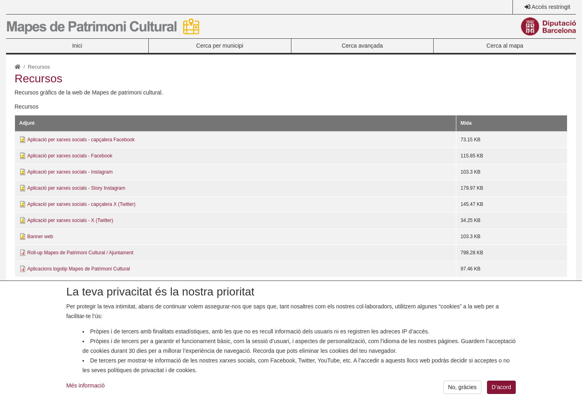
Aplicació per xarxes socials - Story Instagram (76, 188)
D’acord (501, 389)
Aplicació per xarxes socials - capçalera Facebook (81, 139)
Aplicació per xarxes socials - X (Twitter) (70, 220)
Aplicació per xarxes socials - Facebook (69, 156)
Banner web (40, 236)
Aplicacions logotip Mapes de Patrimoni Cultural (78, 269)
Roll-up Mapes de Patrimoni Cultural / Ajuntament (80, 253)
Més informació (85, 387)
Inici (77, 45)
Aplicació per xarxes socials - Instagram (70, 172)
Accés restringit (550, 7)
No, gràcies (462, 389)
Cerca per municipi (219, 45)
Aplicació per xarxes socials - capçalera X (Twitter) (81, 204)
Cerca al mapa (505, 45)
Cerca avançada (362, 45)
